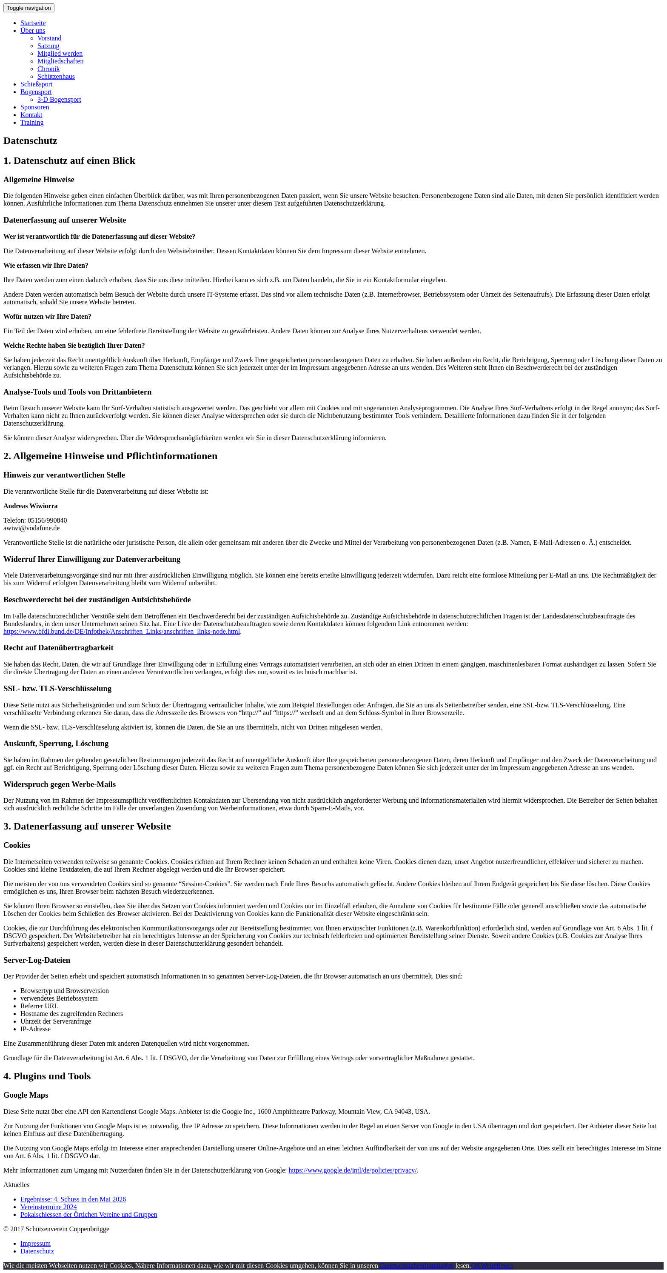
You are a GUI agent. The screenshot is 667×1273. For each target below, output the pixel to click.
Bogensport (36, 91)
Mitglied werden (60, 53)
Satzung (48, 45)
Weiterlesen (497, 1265)
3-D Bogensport (59, 99)
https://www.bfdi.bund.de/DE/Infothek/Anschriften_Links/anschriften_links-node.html (121, 631)
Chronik (48, 68)
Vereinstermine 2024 (48, 1206)
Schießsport (36, 84)
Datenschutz (37, 1251)
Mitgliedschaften (60, 61)
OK (476, 1265)
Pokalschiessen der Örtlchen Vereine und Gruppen (88, 1214)
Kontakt (31, 114)
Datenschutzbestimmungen (416, 1265)
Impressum (35, 1243)
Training (32, 122)
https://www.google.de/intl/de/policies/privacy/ (352, 1170)
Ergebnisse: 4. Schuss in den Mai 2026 (73, 1199)
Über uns (32, 30)
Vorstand (49, 38)
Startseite (33, 22)
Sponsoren (34, 107)
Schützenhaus (56, 76)
